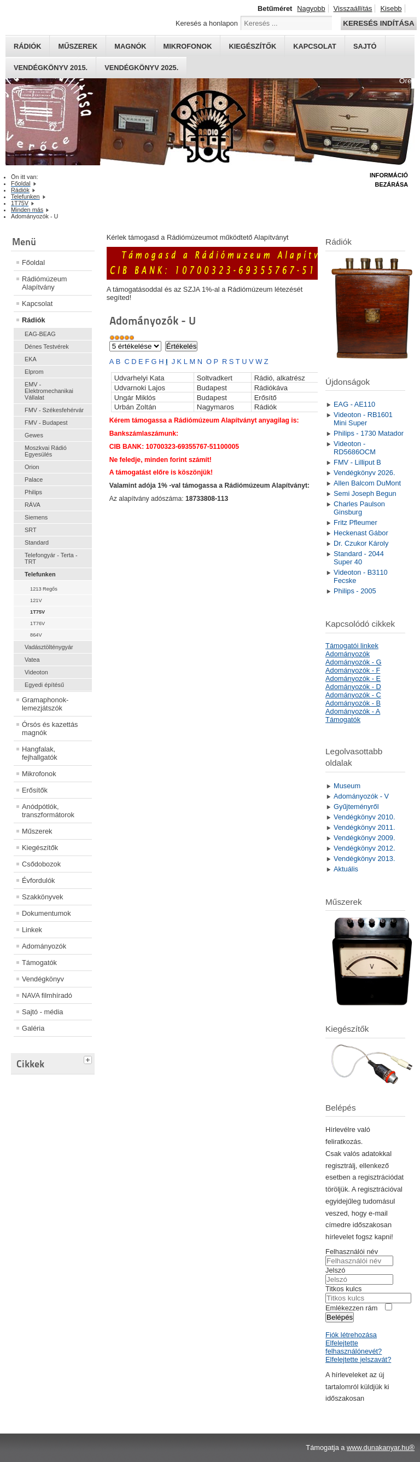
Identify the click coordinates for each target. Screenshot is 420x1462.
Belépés (339, 1317)
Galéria (33, 1028)
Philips (33, 492)
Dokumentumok (46, 913)
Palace (34, 479)
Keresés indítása (378, 23)
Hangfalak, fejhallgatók (39, 753)
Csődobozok (41, 864)
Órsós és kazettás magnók (50, 728)
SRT (31, 530)
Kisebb (390, 8)
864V (36, 635)
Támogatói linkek (351, 646)
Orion (32, 467)
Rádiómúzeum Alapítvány (44, 283)
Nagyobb (311, 8)
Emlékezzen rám (351, 1308)
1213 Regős (43, 589)
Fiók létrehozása (351, 1335)
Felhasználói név (351, 1251)
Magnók (130, 46)
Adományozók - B (353, 703)
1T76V (37, 623)
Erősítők (35, 790)
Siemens (36, 517)
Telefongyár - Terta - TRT (51, 558)
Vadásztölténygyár (49, 647)
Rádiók (27, 46)
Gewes (34, 435)
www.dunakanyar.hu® (381, 1447)
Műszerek (77, 46)
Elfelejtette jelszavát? (358, 1359)
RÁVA (32, 504)
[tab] (89, 1058)
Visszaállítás (353, 8)
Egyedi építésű (44, 684)
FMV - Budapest (46, 422)
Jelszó (335, 1270)
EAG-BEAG (40, 334)
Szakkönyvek (42, 897)
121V (36, 600)
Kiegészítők (252, 46)
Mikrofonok (188, 46)
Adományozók (44, 946)
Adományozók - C (353, 695)
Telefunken (40, 574)
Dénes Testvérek (47, 346)
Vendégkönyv (43, 979)
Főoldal (33, 262)
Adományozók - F (352, 670)
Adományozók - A (352, 711)
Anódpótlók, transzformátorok (48, 810)
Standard (37, 542)
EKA (31, 359)
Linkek (32, 930)
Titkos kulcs (343, 1289)
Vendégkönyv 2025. (141, 67)
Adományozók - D (353, 687)
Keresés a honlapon (207, 23)
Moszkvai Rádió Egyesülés (46, 451)
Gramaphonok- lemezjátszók (45, 704)
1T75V (37, 612)
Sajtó (365, 46)
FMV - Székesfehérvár (54, 410)
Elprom (34, 371)
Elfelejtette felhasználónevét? (353, 1347)
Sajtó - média (42, 1012)
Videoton (36, 672)
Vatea (32, 659)
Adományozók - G (353, 662)
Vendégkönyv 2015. (51, 67)
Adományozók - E (353, 678)
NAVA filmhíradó (47, 995)
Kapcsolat (314, 46)
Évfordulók (38, 880)
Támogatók (39, 962)
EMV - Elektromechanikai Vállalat (49, 391)
